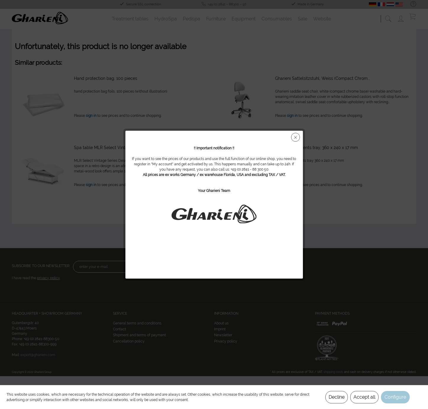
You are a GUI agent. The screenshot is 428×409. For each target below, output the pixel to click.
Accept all (364, 397)
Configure (395, 397)
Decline (337, 397)
